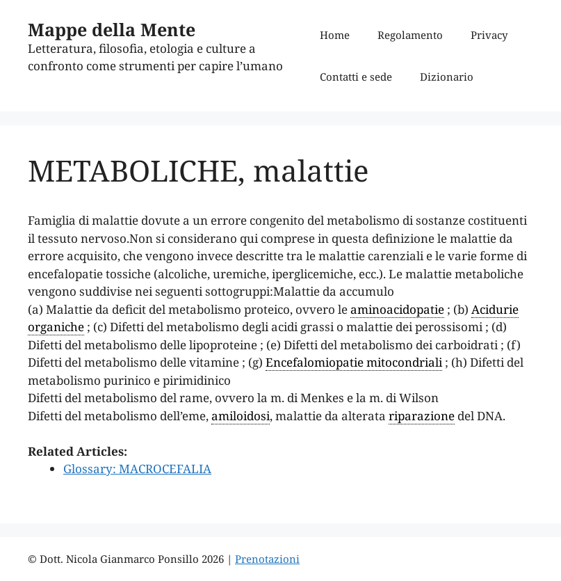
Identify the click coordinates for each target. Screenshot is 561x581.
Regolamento (410, 35)
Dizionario (446, 76)
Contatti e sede (356, 76)
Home (335, 35)
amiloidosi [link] (240, 416)
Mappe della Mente (111, 29)
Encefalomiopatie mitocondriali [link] (354, 362)
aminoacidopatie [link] (397, 309)
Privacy (489, 35)
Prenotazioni (267, 559)
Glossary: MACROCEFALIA (137, 469)
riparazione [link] (422, 416)
